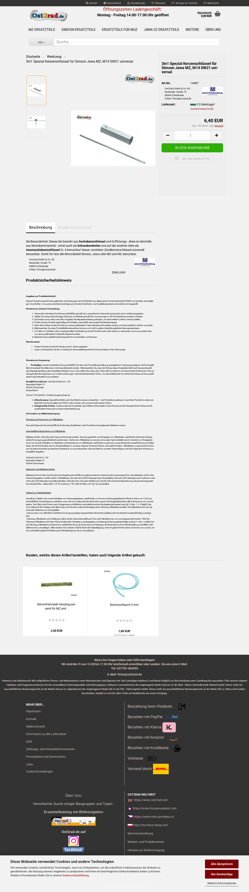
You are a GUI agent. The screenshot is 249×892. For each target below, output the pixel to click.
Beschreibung (40, 227)
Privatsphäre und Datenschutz (46, 756)
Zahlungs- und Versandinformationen (50, 749)
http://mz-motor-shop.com (150, 825)
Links (29, 764)
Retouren (158, 3)
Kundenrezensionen (75, 227)
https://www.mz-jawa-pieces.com (154, 808)
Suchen (91, 3)
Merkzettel (211, 3)
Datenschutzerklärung (75, 875)
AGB (29, 741)
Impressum (33, 711)
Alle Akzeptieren (222, 864)
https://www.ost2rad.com (151, 800)
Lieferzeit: (168, 104)
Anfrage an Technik (184, 3)
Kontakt (31, 719)
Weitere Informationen (221, 883)
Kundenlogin (136, 3)
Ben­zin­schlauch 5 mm (124, 604)
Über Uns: (73, 795)
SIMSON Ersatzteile (78, 30)
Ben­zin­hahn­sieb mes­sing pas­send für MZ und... (56, 606)
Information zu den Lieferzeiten (46, 734)
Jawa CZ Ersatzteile (161, 30)
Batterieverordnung (140, 833)
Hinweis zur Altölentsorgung (146, 850)
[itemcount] (192, 135)
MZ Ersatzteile (42, 30)
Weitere (192, 30)
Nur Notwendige (222, 874)
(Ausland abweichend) (201, 109)
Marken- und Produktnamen (146, 841)
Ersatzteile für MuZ (119, 30)
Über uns (213, 30)
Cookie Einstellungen (39, 771)
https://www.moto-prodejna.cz (154, 816)
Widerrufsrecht (35, 726)
